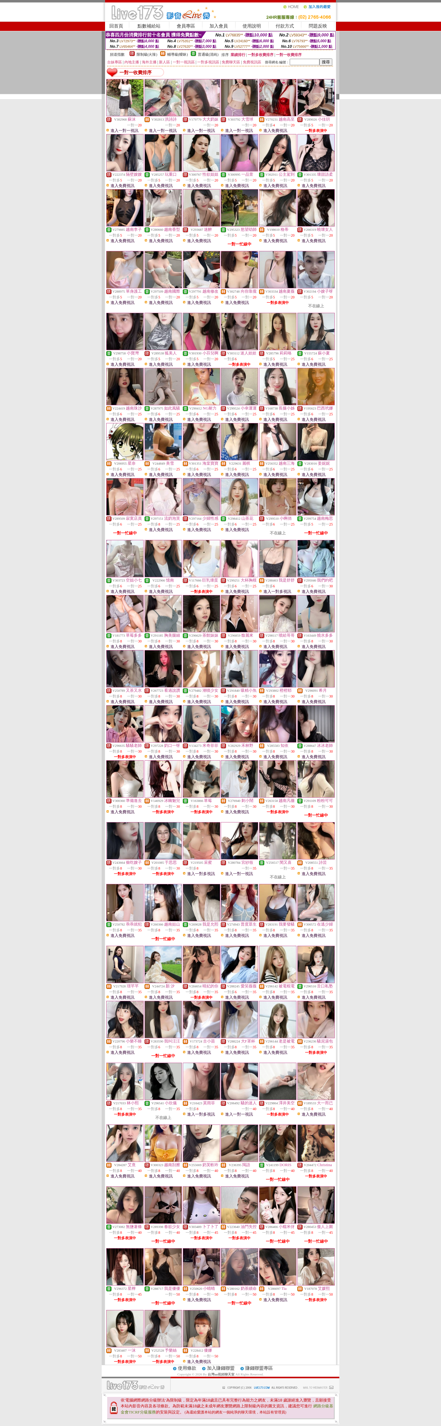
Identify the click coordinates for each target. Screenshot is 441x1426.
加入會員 (218, 26)
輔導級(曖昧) (177, 54)
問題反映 (318, 26)
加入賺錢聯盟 (221, 1368)
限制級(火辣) (147, 54)
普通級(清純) (208, 54)
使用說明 (252, 26)
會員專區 (186, 26)
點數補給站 (149, 26)
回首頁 (116, 26)
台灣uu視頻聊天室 (221, 1374)
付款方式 (285, 26)
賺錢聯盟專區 (259, 1368)
